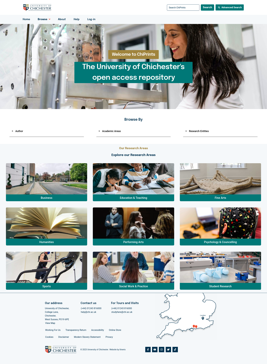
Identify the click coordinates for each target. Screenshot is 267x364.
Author (19, 131)
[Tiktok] (175, 349)
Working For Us (53, 330)
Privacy (109, 337)
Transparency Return (75, 330)
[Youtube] (154, 349)
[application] (48, 19)
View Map (50, 323)
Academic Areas (111, 131)
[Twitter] (168, 349)
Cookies (49, 337)
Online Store (115, 330)
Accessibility (97, 330)
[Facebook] (148, 349)
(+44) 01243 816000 (91, 308)
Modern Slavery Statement (87, 337)
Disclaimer (63, 337)
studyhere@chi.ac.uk (121, 312)
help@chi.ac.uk (88, 312)
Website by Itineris (117, 349)
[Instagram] (161, 349)
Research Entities (199, 131)
